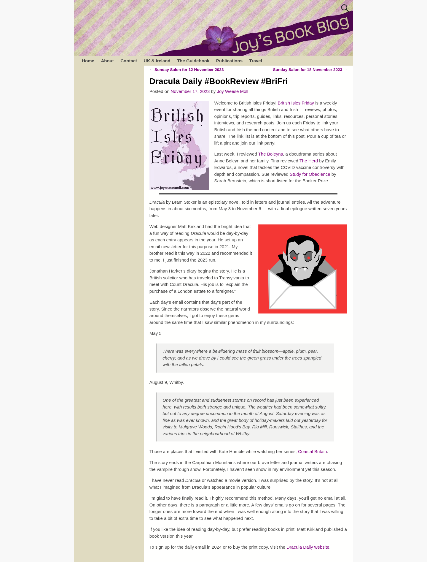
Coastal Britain (312, 451)
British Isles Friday (296, 102)
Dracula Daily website (307, 547)
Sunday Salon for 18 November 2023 (310, 69)
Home (88, 60)
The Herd (308, 160)
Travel (255, 60)
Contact (128, 60)
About (107, 60)
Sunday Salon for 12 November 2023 (186, 69)
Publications (229, 60)
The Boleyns (270, 153)
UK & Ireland (157, 60)
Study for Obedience (310, 174)
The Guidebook (193, 60)
